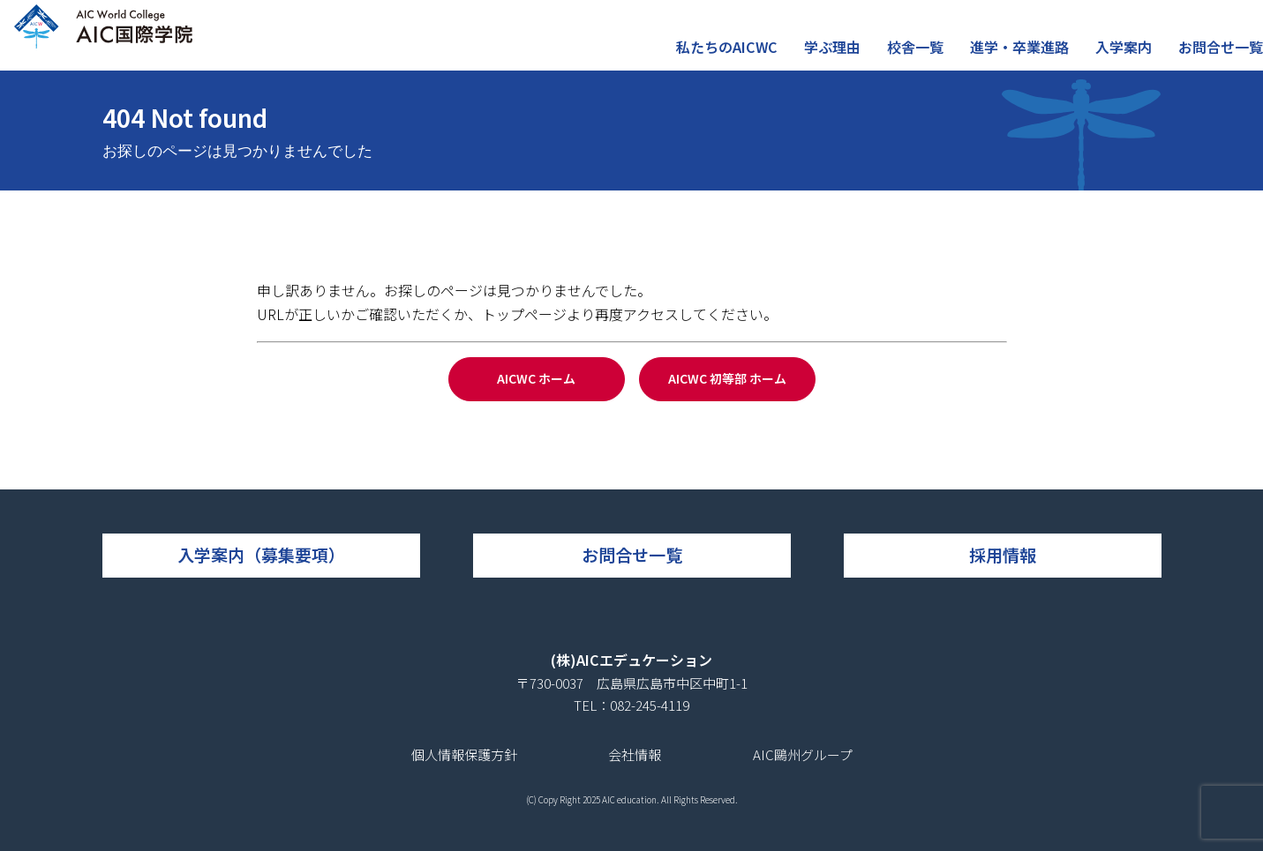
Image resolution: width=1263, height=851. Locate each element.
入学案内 (1130, 56)
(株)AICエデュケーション (631, 659)
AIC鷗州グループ (803, 754)
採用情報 (1002, 554)
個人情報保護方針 (464, 754)
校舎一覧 (932, 56)
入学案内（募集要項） (261, 554)
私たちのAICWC (752, 56)
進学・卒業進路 (1031, 56)
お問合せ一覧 (1223, 56)
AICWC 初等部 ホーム (727, 378)
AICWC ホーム (536, 378)
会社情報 (634, 754)
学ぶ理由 (852, 56)
